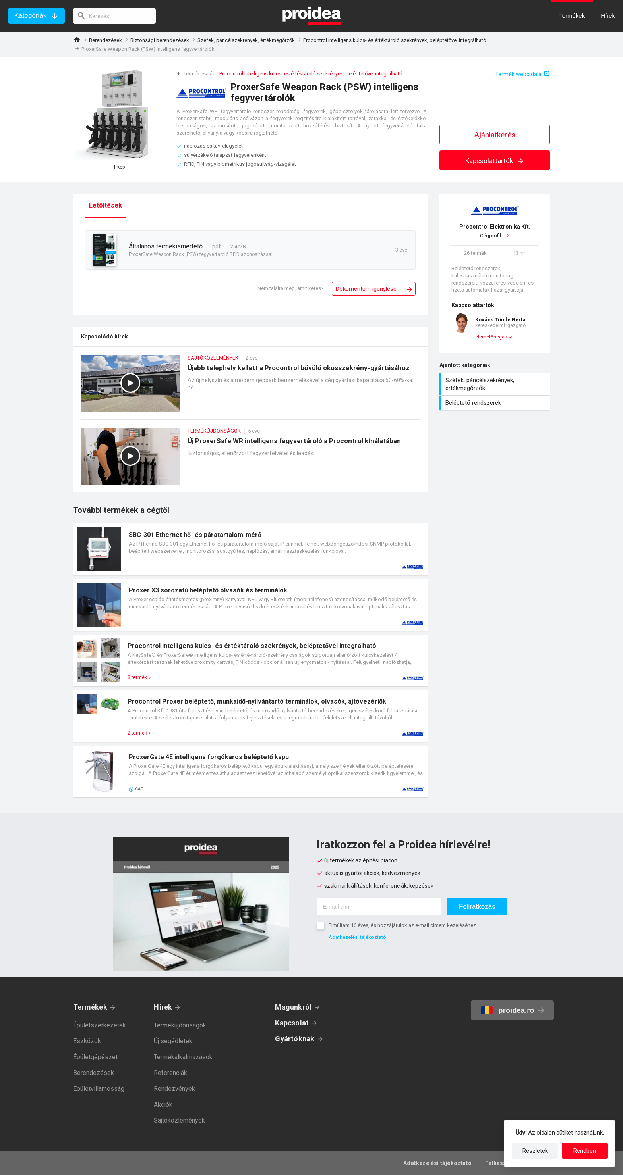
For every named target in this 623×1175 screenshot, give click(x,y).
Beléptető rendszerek (495, 403)
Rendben (584, 1150)
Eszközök (87, 1041)
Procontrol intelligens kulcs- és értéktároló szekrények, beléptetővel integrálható (394, 40)
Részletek (535, 1150)
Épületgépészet (95, 1057)
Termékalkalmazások (183, 1057)
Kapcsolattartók (494, 161)
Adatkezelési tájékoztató (357, 937)
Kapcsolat (292, 1023)
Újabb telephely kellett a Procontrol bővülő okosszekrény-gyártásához (250, 387)
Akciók (163, 1104)
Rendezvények (174, 1088)
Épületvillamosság (98, 1088)
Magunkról (293, 1007)
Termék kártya (250, 549)
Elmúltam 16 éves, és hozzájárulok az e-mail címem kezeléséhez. (403, 925)
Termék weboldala (518, 74)
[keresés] (114, 16)
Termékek (90, 1007)
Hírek (163, 1007)
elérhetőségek (491, 337)
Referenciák (170, 1073)
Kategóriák (30, 15)
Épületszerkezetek (99, 1025)
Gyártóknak (294, 1039)
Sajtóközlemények (179, 1120)
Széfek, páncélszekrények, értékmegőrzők (246, 40)
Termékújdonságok (180, 1025)
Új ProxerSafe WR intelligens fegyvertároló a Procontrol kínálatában (250, 460)
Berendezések (105, 40)
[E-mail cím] (379, 906)
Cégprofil (494, 231)
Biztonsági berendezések (159, 40)
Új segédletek (173, 1041)
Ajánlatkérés (494, 134)
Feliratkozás (477, 906)
